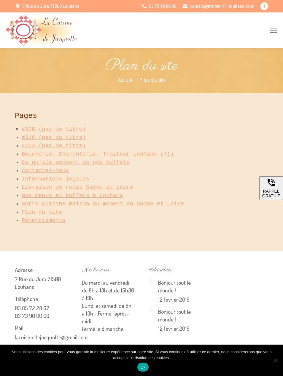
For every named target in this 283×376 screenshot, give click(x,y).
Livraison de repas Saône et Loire (77, 187)
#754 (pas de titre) (54, 146)
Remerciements (44, 220)
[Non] (276, 360)
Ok (142, 367)
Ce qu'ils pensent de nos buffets (76, 162)
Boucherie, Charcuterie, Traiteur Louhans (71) (98, 154)
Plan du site (42, 212)
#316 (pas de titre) (54, 137)
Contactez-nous (45, 170)
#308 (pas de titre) (54, 129)
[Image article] (151, 281)
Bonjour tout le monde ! (174, 286)
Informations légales (55, 179)
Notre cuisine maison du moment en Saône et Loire (103, 204)
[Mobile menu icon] (273, 30)
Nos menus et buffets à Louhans (72, 195)
